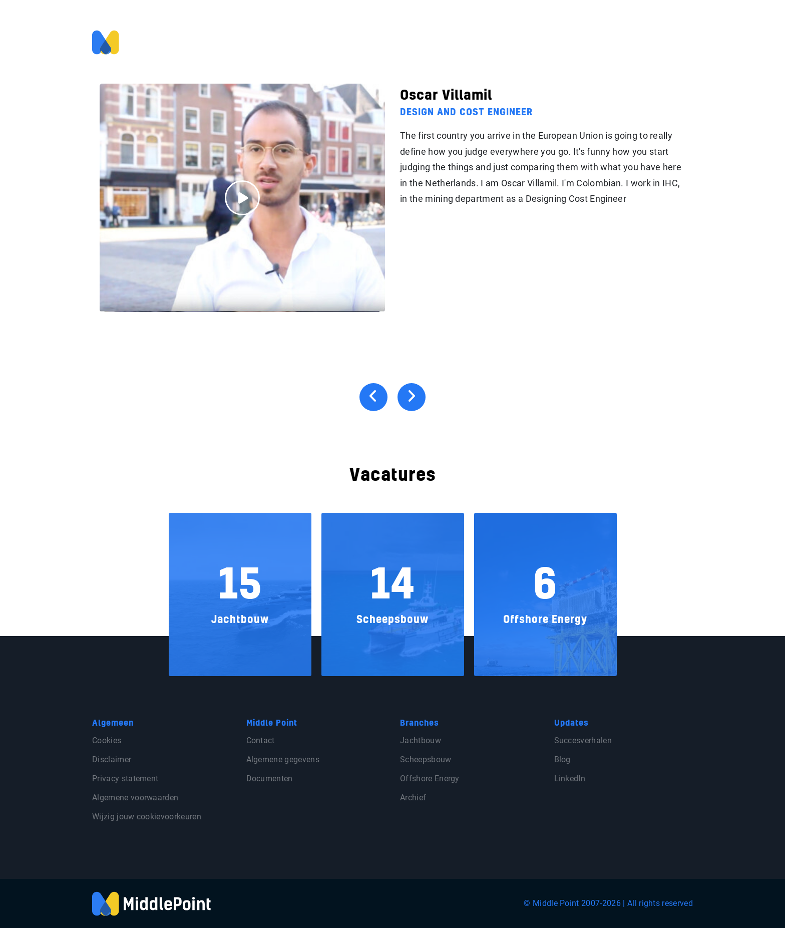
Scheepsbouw (426, 759)
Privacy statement (125, 778)
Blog (619, 41)
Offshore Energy (430, 778)
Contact (650, 41)
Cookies (106, 740)
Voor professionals (422, 41)
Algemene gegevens (282, 759)
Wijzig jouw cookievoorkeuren (146, 816)
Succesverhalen (583, 740)
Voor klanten (491, 41)
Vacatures (542, 41)
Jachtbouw (420, 740)
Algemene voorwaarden (135, 797)
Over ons (586, 41)
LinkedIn (570, 778)
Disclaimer (111, 759)
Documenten (269, 778)
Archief (413, 797)
